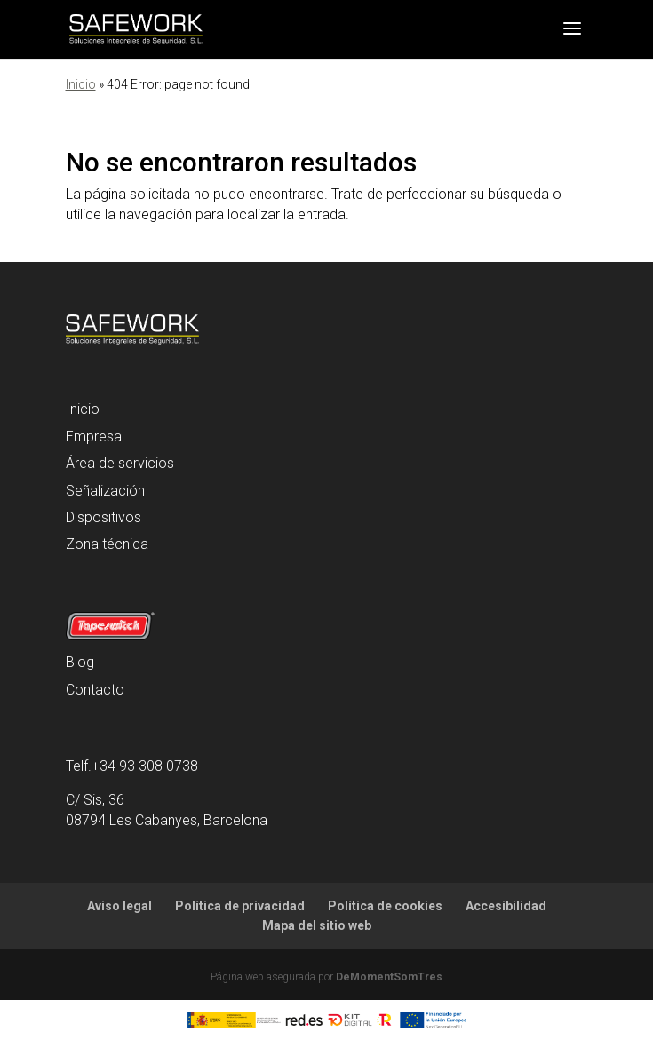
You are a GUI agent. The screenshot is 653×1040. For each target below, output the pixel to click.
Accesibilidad (506, 906)
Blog (80, 662)
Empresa (94, 436)
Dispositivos (103, 517)
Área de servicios (120, 463)
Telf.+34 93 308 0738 (132, 766)
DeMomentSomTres (389, 977)
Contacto (95, 689)
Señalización (105, 490)
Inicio (81, 84)
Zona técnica (107, 544)
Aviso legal (119, 906)
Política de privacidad (240, 906)
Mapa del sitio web (316, 925)
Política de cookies (385, 906)
